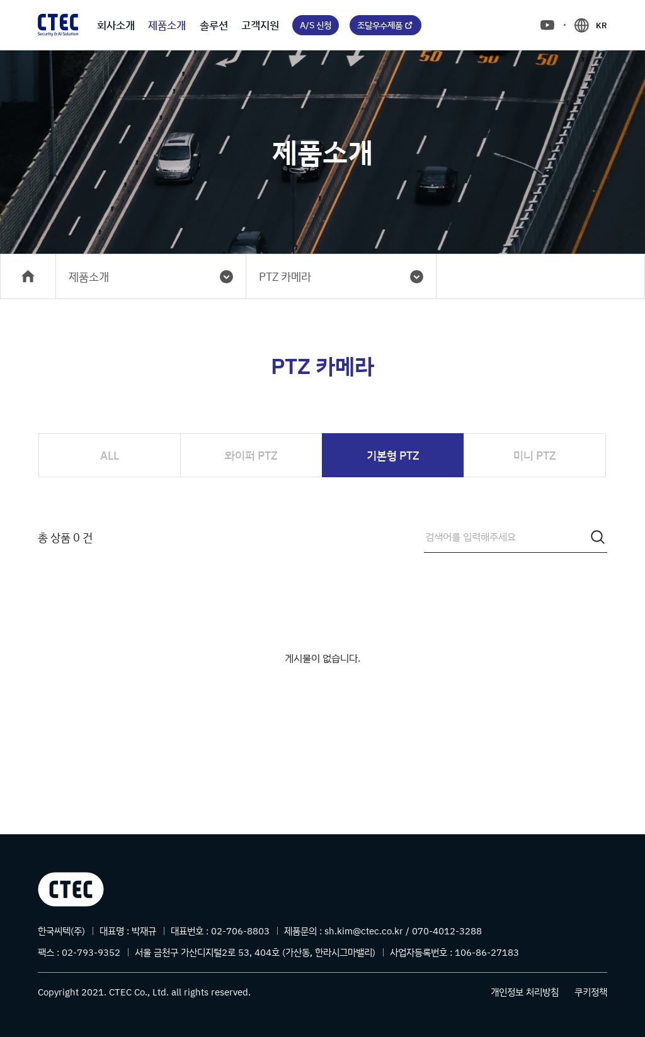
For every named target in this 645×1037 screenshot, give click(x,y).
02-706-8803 (240, 931)
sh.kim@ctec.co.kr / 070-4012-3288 (403, 931)
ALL (109, 455)
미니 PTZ (534, 455)
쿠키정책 (590, 992)
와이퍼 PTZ (251, 455)
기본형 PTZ (393, 455)
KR (601, 25)
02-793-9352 (91, 952)
